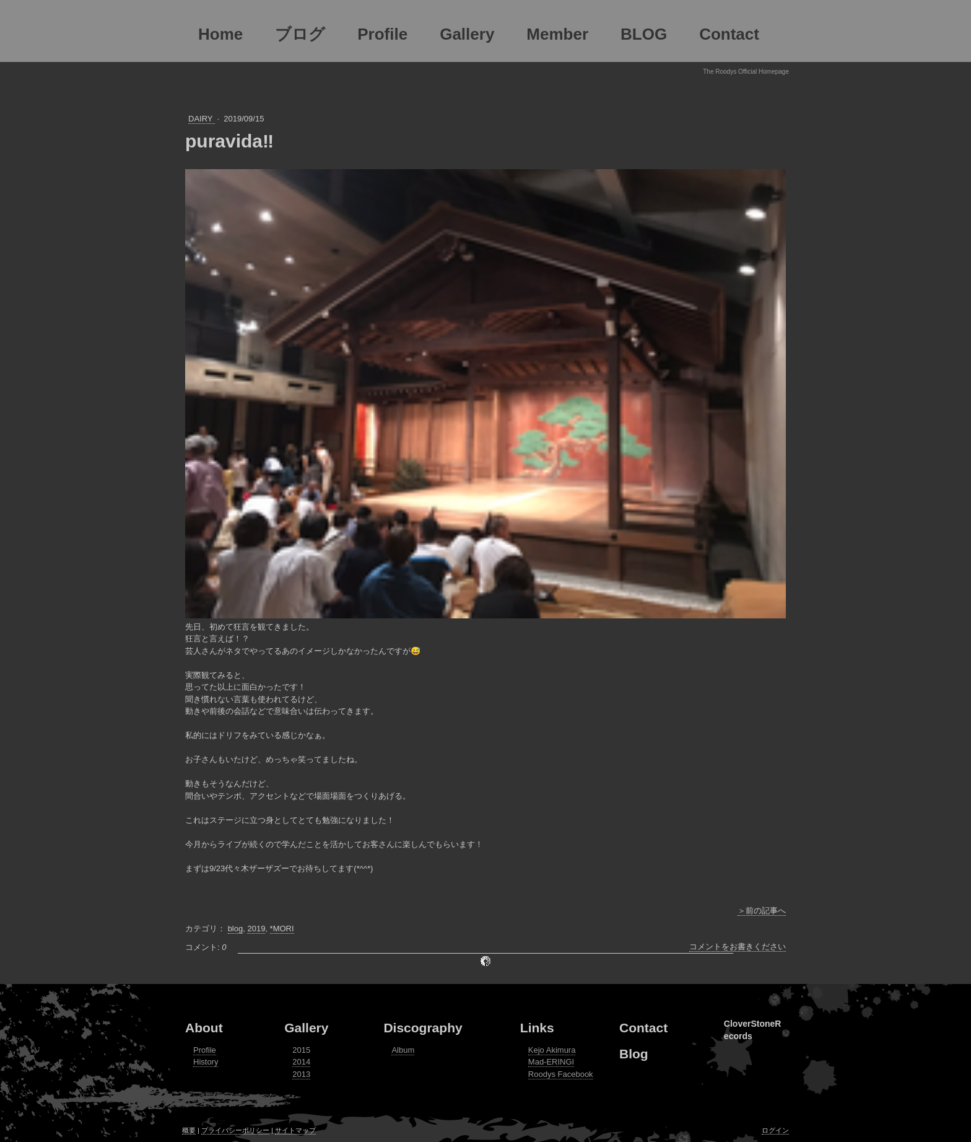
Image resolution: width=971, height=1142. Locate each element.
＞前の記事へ (762, 910)
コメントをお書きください (737, 946)
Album (402, 1050)
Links (537, 1028)
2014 (301, 1061)
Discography (422, 1028)
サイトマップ (295, 1130)
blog (235, 928)
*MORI (282, 928)
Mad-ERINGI (551, 1061)
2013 (301, 1074)
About (204, 1028)
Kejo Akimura (552, 1050)
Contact (643, 1028)
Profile (204, 1050)
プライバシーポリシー (235, 1130)
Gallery (306, 1028)
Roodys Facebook (560, 1074)
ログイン (775, 1130)
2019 (256, 928)
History (205, 1061)
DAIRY (201, 118)
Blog (633, 1054)
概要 (189, 1130)
